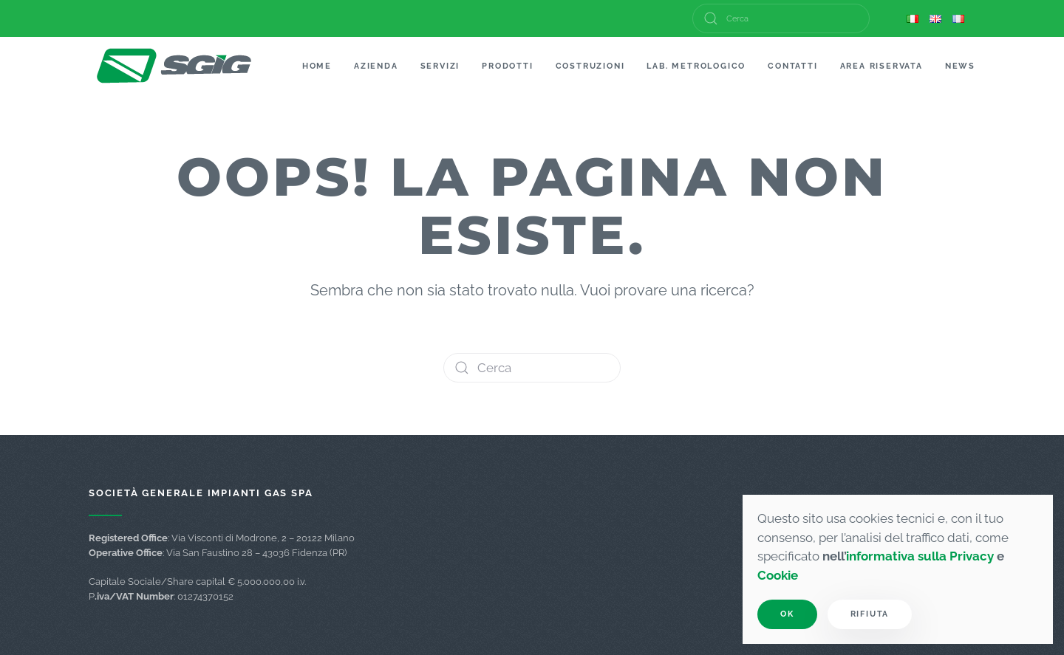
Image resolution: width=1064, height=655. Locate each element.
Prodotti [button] (507, 66)
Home (317, 66)
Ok (787, 614)
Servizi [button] (440, 66)
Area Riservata (881, 66)
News (960, 66)
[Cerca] (781, 18)
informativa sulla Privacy (920, 556)
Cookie (777, 575)
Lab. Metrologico (696, 66)
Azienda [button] (376, 66)
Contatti (792, 66)
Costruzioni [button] (590, 66)
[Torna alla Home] (175, 66)
